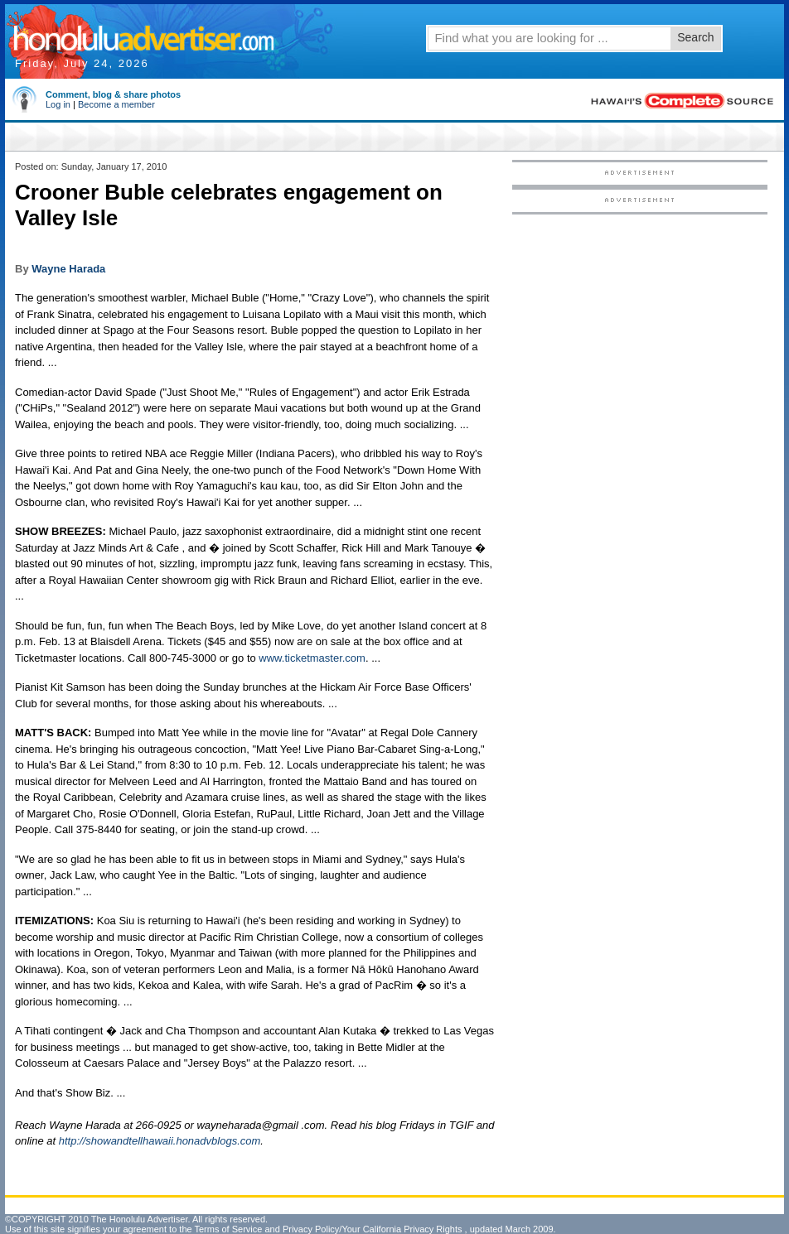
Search (695, 37)
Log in (58, 104)
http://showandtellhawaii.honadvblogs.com (160, 1141)
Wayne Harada (68, 269)
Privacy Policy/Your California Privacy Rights (372, 1229)
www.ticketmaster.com (312, 658)
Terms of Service (228, 1229)
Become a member (116, 104)
